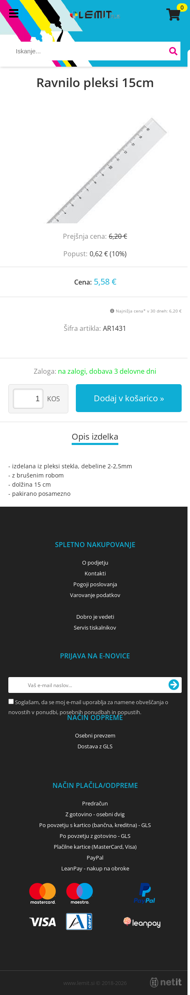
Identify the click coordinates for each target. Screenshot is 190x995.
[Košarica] (172, 14)
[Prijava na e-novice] (174, 685)
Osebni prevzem (95, 735)
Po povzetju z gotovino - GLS (95, 836)
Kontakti (95, 573)
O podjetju (95, 562)
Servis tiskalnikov (95, 627)
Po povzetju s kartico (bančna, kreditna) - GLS (95, 825)
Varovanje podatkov (95, 595)
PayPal (95, 857)
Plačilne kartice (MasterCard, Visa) (95, 846)
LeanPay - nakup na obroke (95, 868)
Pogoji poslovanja (95, 584)
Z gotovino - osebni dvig (95, 814)
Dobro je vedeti (95, 616)
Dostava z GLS (95, 746)
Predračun (95, 803)
